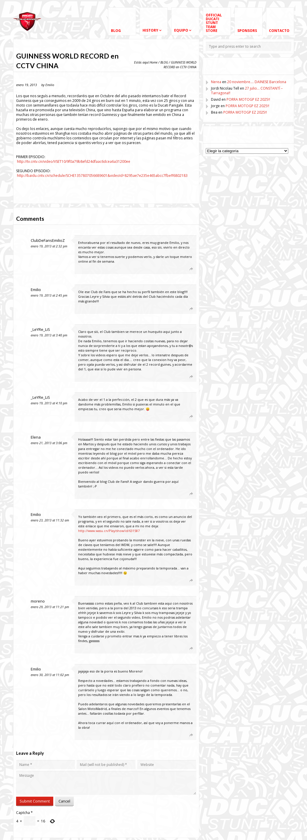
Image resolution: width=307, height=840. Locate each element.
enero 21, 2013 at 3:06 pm (49, 443)
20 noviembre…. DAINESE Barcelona (256, 81)
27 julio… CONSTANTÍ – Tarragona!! (247, 90)
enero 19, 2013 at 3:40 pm (49, 335)
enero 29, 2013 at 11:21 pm (50, 607)
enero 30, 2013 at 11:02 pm (50, 675)
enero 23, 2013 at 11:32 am (50, 520)
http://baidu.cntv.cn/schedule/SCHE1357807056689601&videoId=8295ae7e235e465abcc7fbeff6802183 (102, 175)
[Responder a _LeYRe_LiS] (181, 376)
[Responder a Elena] (181, 493)
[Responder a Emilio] (181, 308)
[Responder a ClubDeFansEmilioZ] (181, 268)
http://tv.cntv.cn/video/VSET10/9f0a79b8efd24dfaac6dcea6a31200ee (73, 161)
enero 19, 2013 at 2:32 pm (49, 246)
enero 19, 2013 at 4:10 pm (49, 403)
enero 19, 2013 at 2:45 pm (49, 295)
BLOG (164, 62)
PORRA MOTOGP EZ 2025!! (248, 99)
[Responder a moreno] (181, 648)
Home (153, 62)
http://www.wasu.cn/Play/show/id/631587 (109, 530)
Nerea (216, 81)
